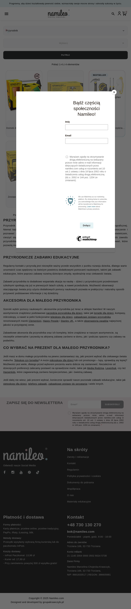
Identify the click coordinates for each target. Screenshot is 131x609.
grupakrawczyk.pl (53, 602)
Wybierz (92, 43)
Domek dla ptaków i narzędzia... (24, 128)
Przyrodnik (12, 30)
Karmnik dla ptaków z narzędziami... (65, 128)
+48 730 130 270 (84, 524)
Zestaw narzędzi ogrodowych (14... (24, 199)
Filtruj (65, 55)
